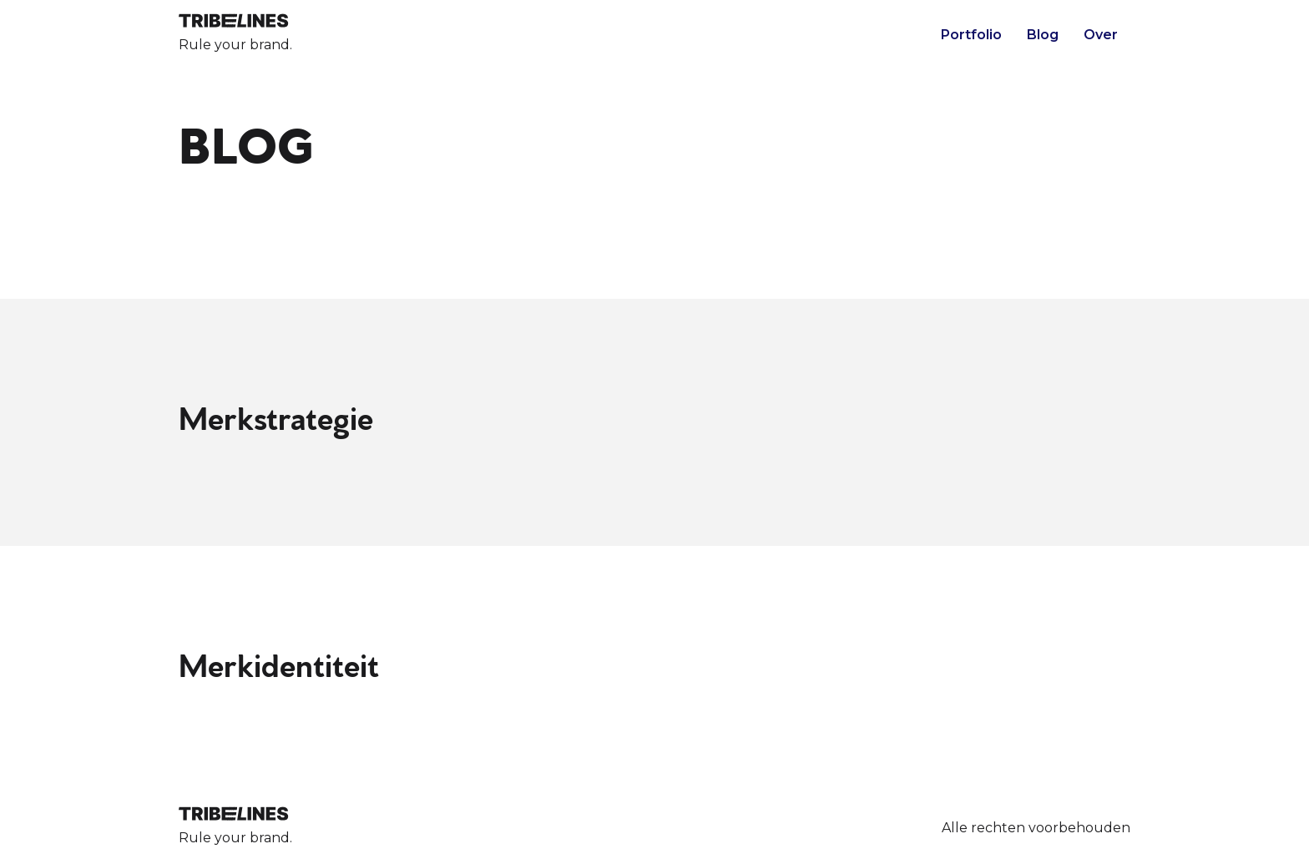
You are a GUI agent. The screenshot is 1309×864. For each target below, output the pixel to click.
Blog (1043, 35)
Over (1101, 35)
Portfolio (971, 35)
